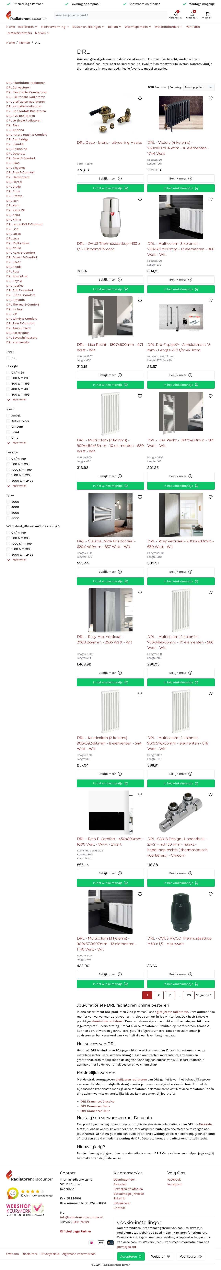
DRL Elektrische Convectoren (26, 92)
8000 (15, 518)
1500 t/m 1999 (21, 475)
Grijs (14, 437)
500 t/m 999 (20, 464)
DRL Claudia (15, 144)
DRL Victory (14, 309)
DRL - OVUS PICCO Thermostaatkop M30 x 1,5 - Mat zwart (179, 941)
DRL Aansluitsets (18, 328)
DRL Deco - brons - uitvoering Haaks (109, 142)
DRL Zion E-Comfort (20, 323)
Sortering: (176, 87)
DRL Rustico (15, 285)
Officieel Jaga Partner (28, 4)
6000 (15, 512)
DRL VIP (11, 314)
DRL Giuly (13, 191)
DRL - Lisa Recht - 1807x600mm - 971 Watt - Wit (110, 347)
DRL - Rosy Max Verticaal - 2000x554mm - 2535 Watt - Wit (104, 639)
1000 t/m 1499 (21, 469)
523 (188, 995)
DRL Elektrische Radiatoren (25, 97)
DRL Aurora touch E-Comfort (26, 134)
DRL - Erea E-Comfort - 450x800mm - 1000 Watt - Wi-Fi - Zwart (110, 842)
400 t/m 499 (20, 389)
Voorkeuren (191, 1256)
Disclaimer (29, 1254)
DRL (14, 358)
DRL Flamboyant (17, 177)
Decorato (205, 1124)
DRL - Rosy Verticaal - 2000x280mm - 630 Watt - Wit (180, 544)
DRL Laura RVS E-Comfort (24, 224)
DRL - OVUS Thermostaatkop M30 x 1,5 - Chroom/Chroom (108, 246)
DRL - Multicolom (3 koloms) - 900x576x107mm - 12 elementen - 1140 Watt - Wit (107, 944)
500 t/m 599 (20, 394)
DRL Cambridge (17, 139)
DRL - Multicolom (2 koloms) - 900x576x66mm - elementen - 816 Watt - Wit (177, 743)
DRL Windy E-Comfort (21, 318)
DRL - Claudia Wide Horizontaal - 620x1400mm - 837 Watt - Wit (106, 544)
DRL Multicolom (17, 243)
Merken (24, 42)
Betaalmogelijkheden (129, 1193)
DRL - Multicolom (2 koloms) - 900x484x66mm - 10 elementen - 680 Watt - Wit (110, 445)
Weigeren (160, 1256)
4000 (15, 507)
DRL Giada (13, 186)
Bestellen (120, 1184)
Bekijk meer (110, 178)
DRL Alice (12, 125)
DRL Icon (12, 200)
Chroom (17, 426)
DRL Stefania (15, 300)
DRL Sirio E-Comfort (20, 295)
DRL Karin (13, 205)
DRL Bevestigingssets (21, 337)
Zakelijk (119, 1198)
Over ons (12, 1254)
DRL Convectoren (18, 87)
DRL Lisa (12, 229)
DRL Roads (13, 267)
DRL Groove (14, 196)
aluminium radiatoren (107, 1021)
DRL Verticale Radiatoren (23, 120)
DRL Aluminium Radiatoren (26, 83)
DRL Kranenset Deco (95, 1106)
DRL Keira (13, 215)
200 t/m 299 (20, 378)
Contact (119, 1208)
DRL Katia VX (15, 210)
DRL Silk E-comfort (19, 290)
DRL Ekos (12, 163)
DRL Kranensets (17, 342)
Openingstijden (125, 1179)
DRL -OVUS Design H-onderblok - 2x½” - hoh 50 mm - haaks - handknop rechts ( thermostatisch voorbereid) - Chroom (177, 847)
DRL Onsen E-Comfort (21, 257)
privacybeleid (126, 1247)
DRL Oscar (13, 262)
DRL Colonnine (16, 149)
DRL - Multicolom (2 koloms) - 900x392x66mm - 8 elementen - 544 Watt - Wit (109, 743)
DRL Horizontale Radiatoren (26, 111)
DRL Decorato (16, 153)
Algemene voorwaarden (79, 1254)
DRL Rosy (12, 271)
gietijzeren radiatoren (172, 1012)
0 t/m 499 (18, 458)
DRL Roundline (16, 276)
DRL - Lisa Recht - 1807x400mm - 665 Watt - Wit (180, 443)
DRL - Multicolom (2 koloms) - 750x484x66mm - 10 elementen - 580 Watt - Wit (180, 642)
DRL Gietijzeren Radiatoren (25, 101)
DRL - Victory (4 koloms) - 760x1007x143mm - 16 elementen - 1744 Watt (178, 148)
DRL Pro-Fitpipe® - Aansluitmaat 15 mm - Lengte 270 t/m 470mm (178, 347)
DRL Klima (13, 219)
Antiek (16, 415)
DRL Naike (13, 248)
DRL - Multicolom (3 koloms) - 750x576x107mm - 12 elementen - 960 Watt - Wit (181, 249)
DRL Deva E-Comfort (20, 158)
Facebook (174, 1179)
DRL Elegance (15, 167)
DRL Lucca (13, 234)
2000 (15, 501)
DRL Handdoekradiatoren (24, 106)
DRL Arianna (15, 130)
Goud (15, 432)
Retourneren (123, 1203)
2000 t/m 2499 (22, 480)
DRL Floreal (14, 182)
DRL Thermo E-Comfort (22, 304)
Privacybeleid (50, 1254)
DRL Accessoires (17, 333)
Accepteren (131, 1256)
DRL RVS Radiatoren (20, 116)
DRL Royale (14, 281)
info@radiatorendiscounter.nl (81, 1217)
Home (10, 27)
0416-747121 (81, 1222)
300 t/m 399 (20, 383)
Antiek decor (20, 421)
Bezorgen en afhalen (128, 1189)
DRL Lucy (12, 238)
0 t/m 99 (17, 372)
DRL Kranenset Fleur (95, 1111)
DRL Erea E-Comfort (20, 172)
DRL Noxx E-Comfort (20, 252)
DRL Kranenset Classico (98, 1101)
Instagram (174, 1184)
